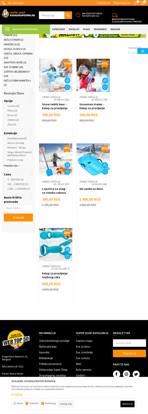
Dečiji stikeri (13, 73)
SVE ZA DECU (44, 36)
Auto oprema (83, 319)
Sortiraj (124, 46)
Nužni (20, 403)
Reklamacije (46, 308)
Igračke (12, 78)
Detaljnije (17, 394)
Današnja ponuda (17, 172)
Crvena (13, 140)
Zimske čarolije (15, 55)
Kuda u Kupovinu (11, 36)
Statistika (34, 403)
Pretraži (18, 251)
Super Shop (28, 36)
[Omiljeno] (135, 3)
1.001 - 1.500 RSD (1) (19, 223)
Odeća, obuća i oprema (18, 90)
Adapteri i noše (15, 96)
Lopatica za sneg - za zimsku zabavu (128, 139)
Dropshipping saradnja (52, 325)
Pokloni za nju (15, 194)
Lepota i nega (84, 291)
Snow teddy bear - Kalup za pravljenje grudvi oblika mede (55, 141)
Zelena (13, 154)
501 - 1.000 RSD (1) (18, 218)
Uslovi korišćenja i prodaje (54, 291)
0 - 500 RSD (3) (16, 213)
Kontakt (44, 337)
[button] (55, 15)
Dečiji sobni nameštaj (17, 117)
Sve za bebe (13, 101)
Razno (79, 331)
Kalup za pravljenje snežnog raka (91, 224)
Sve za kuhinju (84, 302)
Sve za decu (83, 296)
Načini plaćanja (47, 296)
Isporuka (44, 302)
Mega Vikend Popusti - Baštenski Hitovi (20, 187)
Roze (12, 149)
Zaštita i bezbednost (17, 108)
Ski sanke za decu (54, 222)
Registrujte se (122, 2)
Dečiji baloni (13, 60)
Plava (12, 144)
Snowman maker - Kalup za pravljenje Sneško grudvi (91, 141)
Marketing (45, 331)
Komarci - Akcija (17, 181)
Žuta (12, 158)
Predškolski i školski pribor (17, 67)
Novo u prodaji (16, 177)
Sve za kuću (83, 308)
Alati (78, 314)
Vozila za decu (15, 83)
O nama (43, 343)
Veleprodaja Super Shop (53, 319)
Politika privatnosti (50, 314)
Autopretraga (108, 46)
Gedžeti (80, 325)
